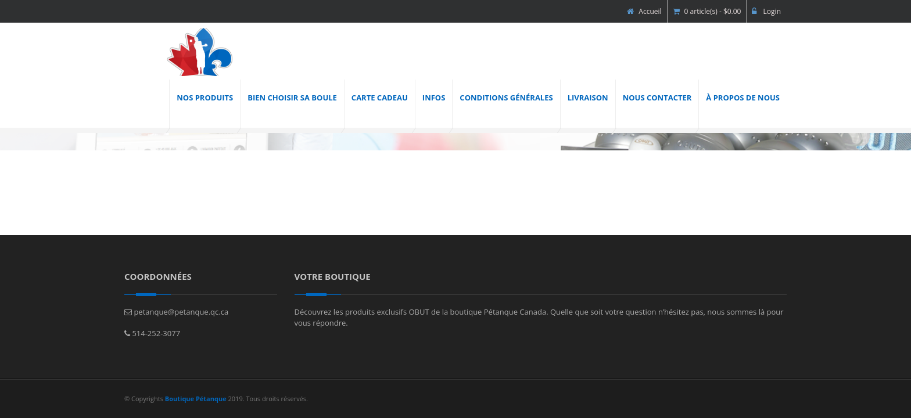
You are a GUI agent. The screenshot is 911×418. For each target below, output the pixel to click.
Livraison (588, 97)
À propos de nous (743, 97)
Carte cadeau (380, 97)
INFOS (434, 97)
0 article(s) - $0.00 (707, 11)
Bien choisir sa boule (292, 97)
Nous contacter (657, 97)
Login (766, 11)
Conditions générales (506, 97)
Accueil (644, 11)
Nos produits (205, 97)
